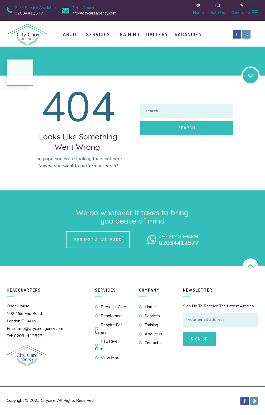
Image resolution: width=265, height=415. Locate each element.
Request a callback (98, 238)
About (71, 34)
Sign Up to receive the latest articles (218, 305)
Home (182, 10)
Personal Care (113, 306)
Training (128, 34)
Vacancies (188, 34)
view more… (112, 357)
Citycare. (48, 400)
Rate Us (201, 10)
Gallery (157, 34)
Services (98, 34)
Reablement (112, 315)
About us (153, 333)
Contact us (225, 10)
